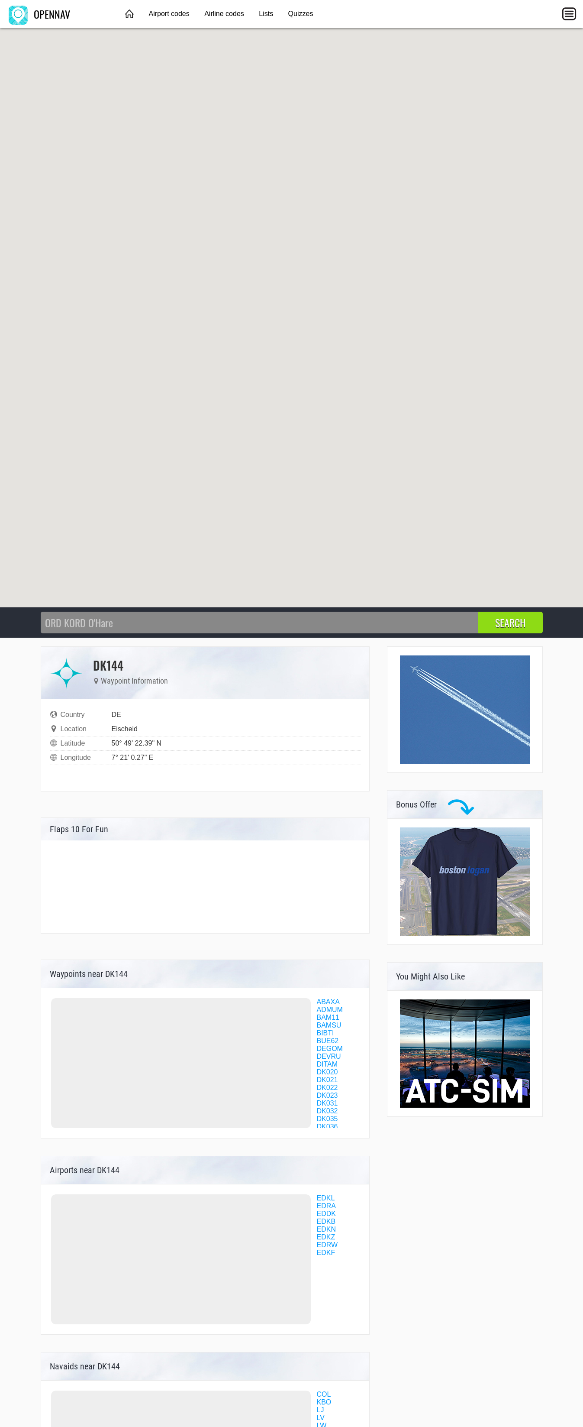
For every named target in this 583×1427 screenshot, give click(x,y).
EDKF (326, 1252)
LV (321, 1417)
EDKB (326, 1221)
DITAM (327, 1064)
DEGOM (330, 1048)
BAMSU (329, 1025)
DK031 (327, 1103)
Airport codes (168, 13)
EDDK (326, 1213)
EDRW (327, 1245)
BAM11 (328, 1017)
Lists (266, 13)
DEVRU (329, 1056)
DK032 (327, 1111)
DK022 (327, 1087)
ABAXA (328, 1001)
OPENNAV (39, 14)
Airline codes (224, 13)
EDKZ (326, 1237)
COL (324, 1394)
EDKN (326, 1229)
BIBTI (325, 1033)
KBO (324, 1402)
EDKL (326, 1198)
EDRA (326, 1206)
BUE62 (328, 1040)
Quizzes (300, 13)
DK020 (327, 1072)
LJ (320, 1410)
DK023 (327, 1095)
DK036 (327, 1126)
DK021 (327, 1079)
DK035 (327, 1118)
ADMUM (330, 1009)
